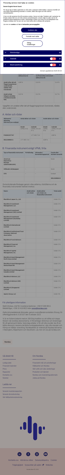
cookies (13, 24)
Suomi (20, 6)
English (10, 6)
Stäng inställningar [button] (31, 43)
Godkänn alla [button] (32, 30)
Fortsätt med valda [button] (32, 36)
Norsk (15, 6)
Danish (5, 6)
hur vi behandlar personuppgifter (29, 24)
